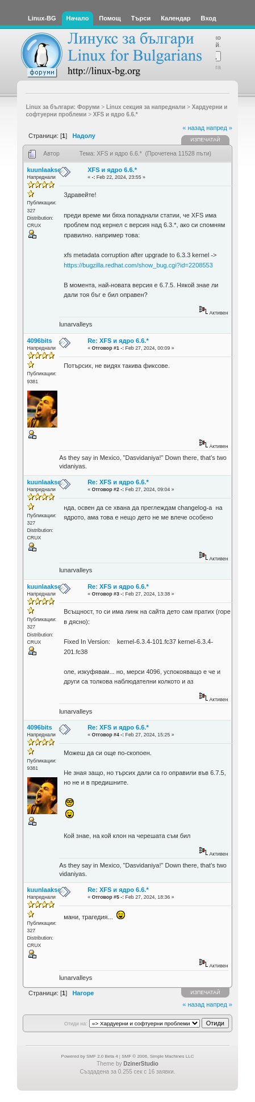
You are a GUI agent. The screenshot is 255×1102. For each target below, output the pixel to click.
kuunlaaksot (45, 169)
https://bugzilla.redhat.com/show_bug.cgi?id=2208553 (138, 265)
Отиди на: (75, 1023)
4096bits (39, 340)
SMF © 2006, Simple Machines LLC (158, 1056)
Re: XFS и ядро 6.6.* (118, 340)
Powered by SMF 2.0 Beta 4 (89, 1056)
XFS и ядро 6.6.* (112, 169)
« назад (193, 127)
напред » (219, 127)
